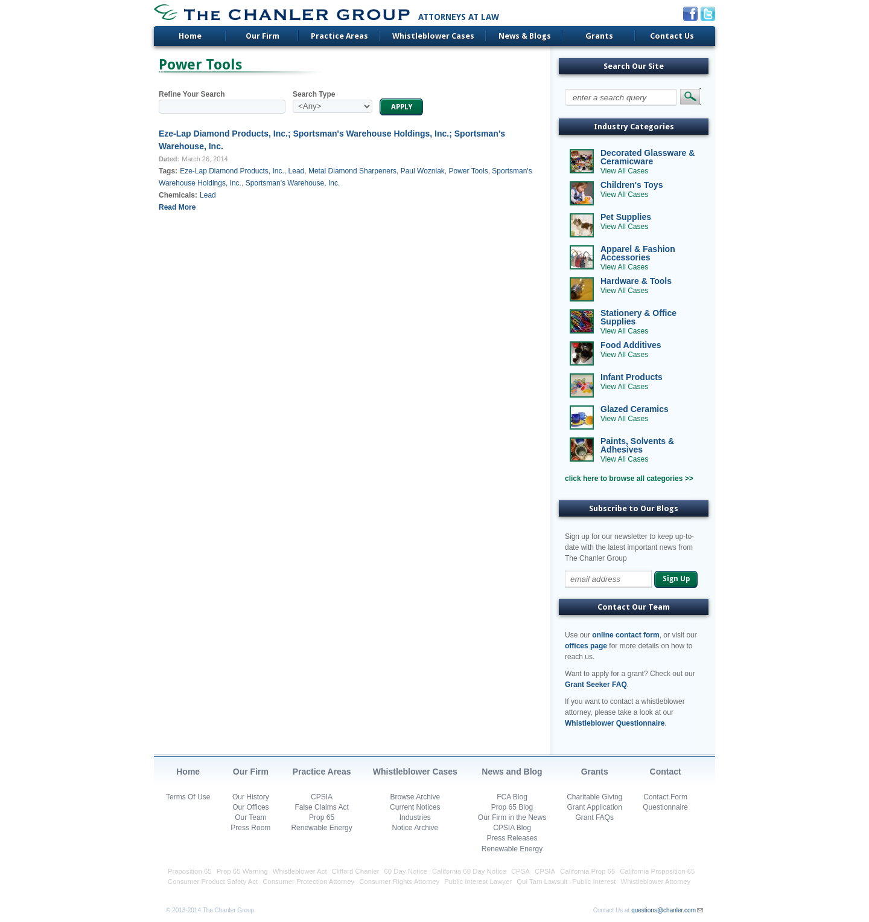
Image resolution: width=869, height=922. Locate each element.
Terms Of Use (188, 797)
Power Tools (468, 171)
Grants (599, 35)
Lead (296, 171)
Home (190, 35)
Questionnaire (665, 807)
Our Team (250, 817)
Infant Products (631, 377)
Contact (665, 771)
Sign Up (676, 579)
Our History (250, 797)
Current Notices (415, 807)
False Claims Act (321, 807)
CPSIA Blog (512, 828)
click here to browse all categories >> (629, 478)
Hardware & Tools (636, 281)
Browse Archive (415, 797)
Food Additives (630, 345)
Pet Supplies (625, 217)
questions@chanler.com (663, 910)
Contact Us (672, 35)
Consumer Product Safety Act (213, 881)
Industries (415, 817)
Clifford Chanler (356, 871)
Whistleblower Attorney (655, 881)
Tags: (168, 171)
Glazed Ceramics (634, 409)
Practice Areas (339, 35)
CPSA (520, 871)
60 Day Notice (406, 871)
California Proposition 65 (657, 871)
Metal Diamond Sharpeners (352, 171)
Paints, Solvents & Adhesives (637, 445)
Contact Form (665, 797)
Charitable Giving (594, 797)
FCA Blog (512, 797)
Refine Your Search (192, 94)
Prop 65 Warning (242, 871)
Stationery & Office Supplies (638, 317)
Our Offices (250, 807)
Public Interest (594, 881)
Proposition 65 (190, 871)
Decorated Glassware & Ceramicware (647, 157)
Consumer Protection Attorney (308, 881)
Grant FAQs (595, 817)
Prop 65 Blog (512, 807)
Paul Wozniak (423, 171)
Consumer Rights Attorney (399, 881)
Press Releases (511, 838)
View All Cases (624, 171)
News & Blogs (524, 35)
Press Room (250, 828)
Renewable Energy (321, 828)
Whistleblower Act (300, 871)
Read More (177, 207)
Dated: (169, 159)
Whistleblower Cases (433, 35)
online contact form (625, 635)
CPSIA (322, 797)
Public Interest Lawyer (478, 881)
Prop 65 (321, 817)
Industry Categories (634, 126)
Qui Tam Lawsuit (542, 881)
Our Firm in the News (512, 817)
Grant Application (594, 807)
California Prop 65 (587, 871)
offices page (586, 646)
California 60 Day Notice (469, 871)
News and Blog (512, 771)
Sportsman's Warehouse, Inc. (293, 183)
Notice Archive (415, 828)
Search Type (314, 94)
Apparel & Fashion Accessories (637, 253)
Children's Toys (631, 185)
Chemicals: (178, 195)
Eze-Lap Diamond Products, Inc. (232, 171)
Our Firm (262, 35)
